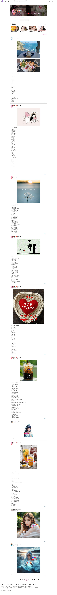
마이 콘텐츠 (24, 20)
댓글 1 (45, 506)
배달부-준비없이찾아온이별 (33, 31)
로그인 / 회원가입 (53, 1)
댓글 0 (45, 102)
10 (36, 579)
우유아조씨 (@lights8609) (17, 509)
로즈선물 (19, 13)
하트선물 (29, 13)
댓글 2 (45, 233)
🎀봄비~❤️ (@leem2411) (17, 105)
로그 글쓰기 (44, 34)
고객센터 (36, 587)
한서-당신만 (22, 31)
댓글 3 (45, 283)
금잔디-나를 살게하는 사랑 (15, 31)
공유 (39, 13)
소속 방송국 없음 (21, 17)
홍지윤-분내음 (40, 31)
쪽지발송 (34, 13)
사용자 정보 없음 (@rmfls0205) (18, 38)
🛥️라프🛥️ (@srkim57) (16, 421)
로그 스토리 (15, 20)
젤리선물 (24, 13)
